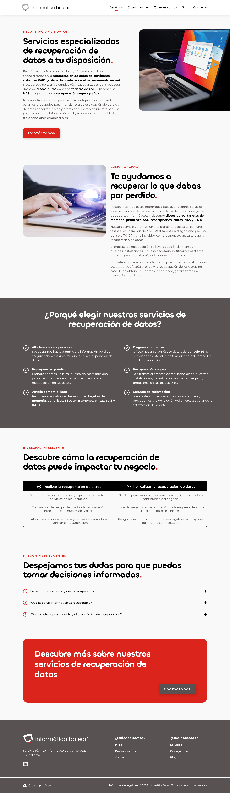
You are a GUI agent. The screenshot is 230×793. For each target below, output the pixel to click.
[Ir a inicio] (58, 739)
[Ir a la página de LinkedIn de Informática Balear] (25, 764)
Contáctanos (41, 133)
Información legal (121, 785)
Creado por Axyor (37, 785)
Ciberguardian (138, 7)
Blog (185, 7)
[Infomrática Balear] (46, 12)
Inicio (118, 744)
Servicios (116, 7)
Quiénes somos (165, 7)
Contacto (200, 7)
